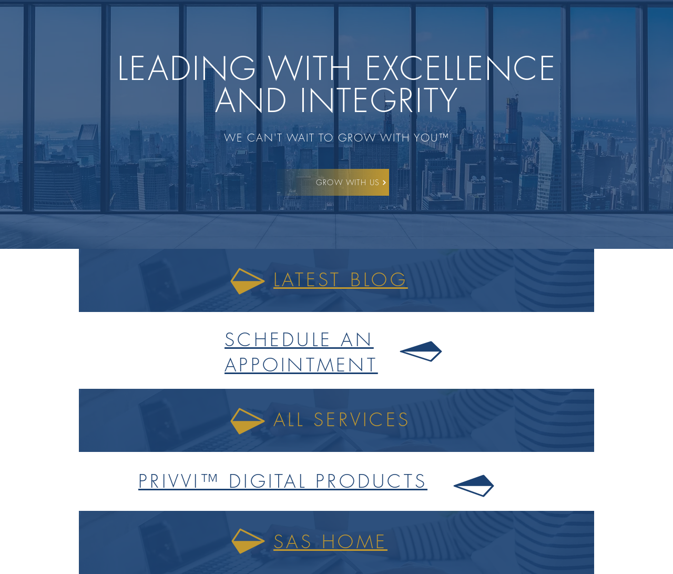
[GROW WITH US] (351, 182)
